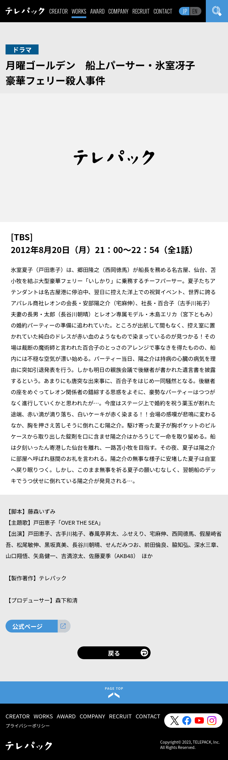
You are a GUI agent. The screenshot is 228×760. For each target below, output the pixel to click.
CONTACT (163, 11)
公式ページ (27, 626)
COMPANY (118, 11)
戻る (114, 652)
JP (185, 11)
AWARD (97, 11)
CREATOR (58, 11)
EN (194, 11)
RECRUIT (141, 11)
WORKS (79, 11)
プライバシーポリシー (28, 725)
